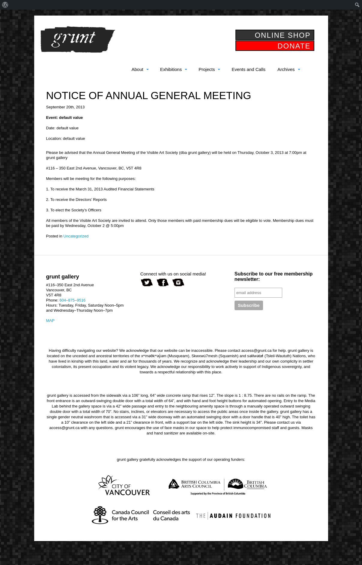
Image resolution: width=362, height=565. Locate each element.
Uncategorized (75, 236)
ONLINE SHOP (282, 35)
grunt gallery (77, 39)
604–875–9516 (72, 300)
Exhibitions (171, 69)
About (137, 69)
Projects (207, 69)
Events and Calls (248, 69)
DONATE (293, 46)
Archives (286, 69)
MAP (50, 320)
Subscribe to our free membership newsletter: (274, 276)
